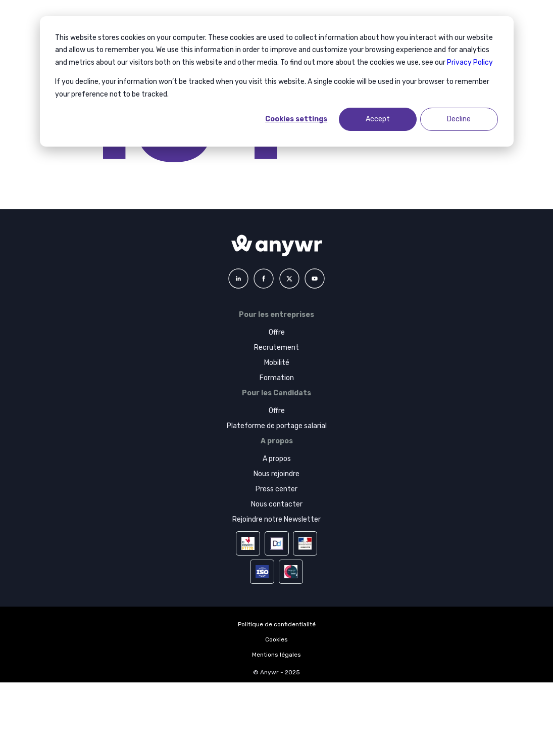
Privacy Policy (470, 62)
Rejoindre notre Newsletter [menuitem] (276, 519)
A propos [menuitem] (277, 458)
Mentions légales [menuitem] (276, 654)
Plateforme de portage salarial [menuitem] (277, 426)
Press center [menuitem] (276, 489)
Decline (459, 119)
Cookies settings (296, 119)
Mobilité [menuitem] (276, 362)
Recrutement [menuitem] (276, 347)
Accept (378, 119)
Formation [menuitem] (277, 378)
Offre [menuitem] (277, 332)
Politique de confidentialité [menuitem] (277, 624)
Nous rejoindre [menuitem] (276, 474)
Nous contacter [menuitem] (277, 504)
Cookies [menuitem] (276, 639)
